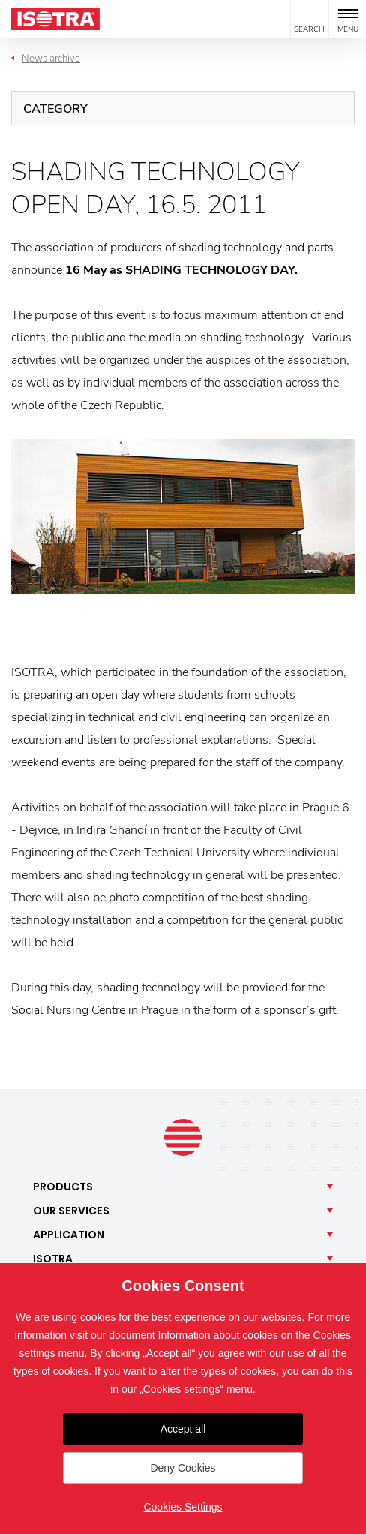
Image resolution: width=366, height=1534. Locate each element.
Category (55, 109)
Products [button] (63, 1186)
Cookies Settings (182, 1507)
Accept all (183, 1429)
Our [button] (71, 1210)
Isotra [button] (53, 1258)
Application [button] (68, 1234)
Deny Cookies (182, 1468)
